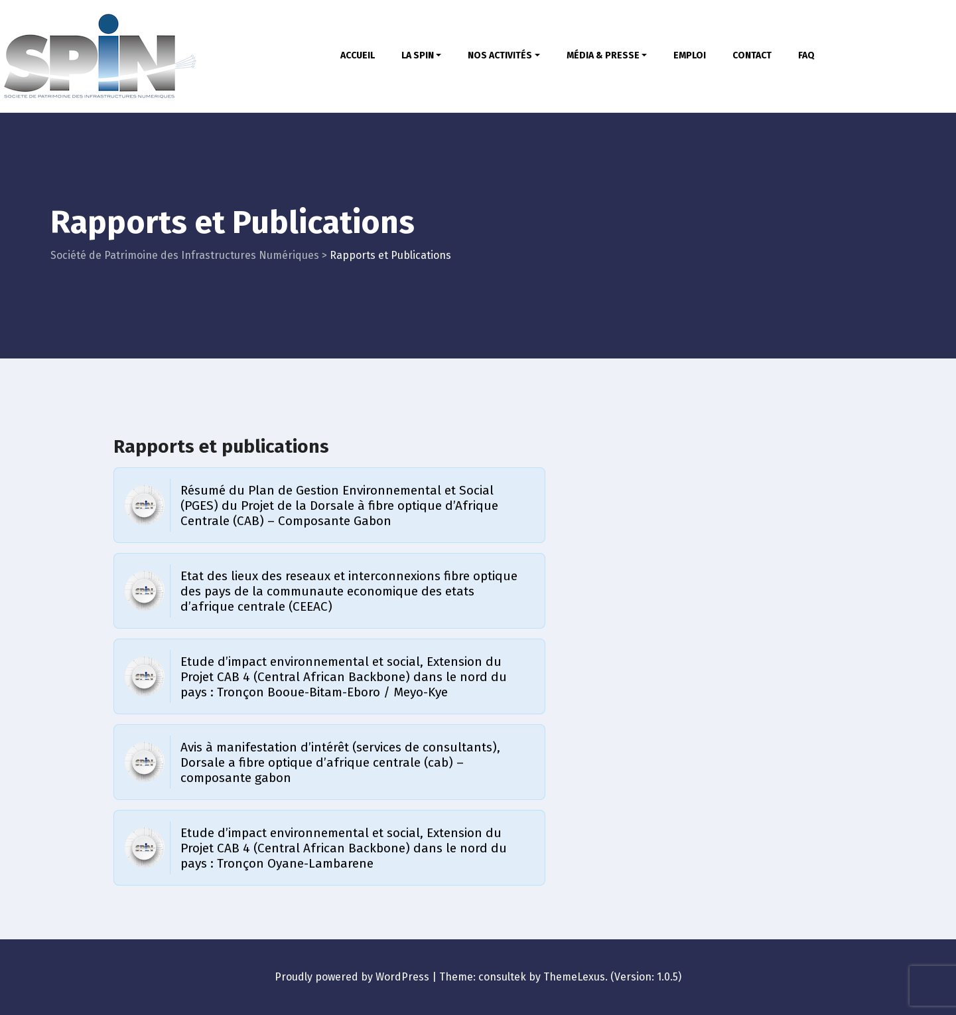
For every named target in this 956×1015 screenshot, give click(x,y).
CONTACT (752, 55)
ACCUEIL (357, 55)
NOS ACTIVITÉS (504, 55)
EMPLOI (689, 55)
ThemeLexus (574, 977)
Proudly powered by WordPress (352, 977)
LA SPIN (421, 55)
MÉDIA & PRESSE (607, 55)
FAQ (806, 55)
